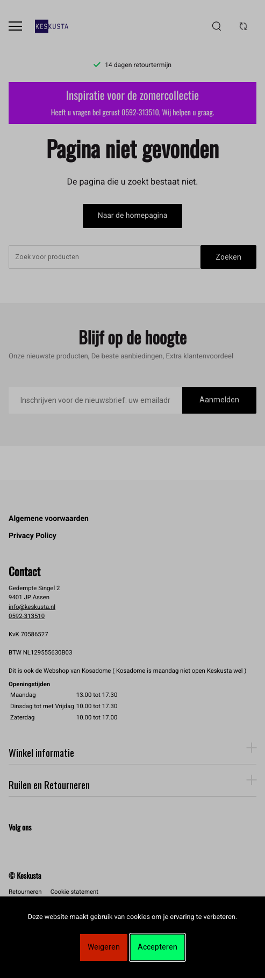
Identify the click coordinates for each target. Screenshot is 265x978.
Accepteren (157, 947)
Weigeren (104, 947)
